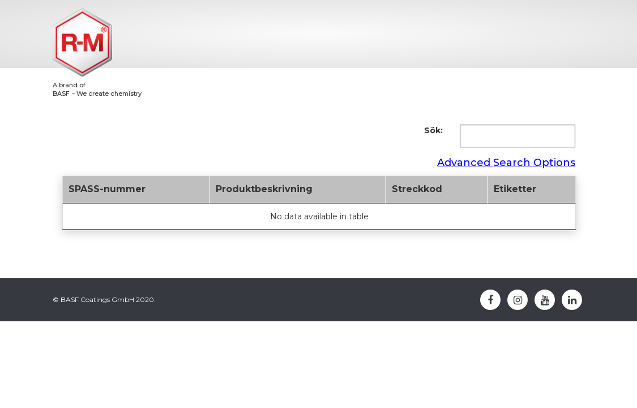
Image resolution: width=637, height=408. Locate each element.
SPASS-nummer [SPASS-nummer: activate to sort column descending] (107, 189)
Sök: (433, 130)
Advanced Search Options (506, 162)
